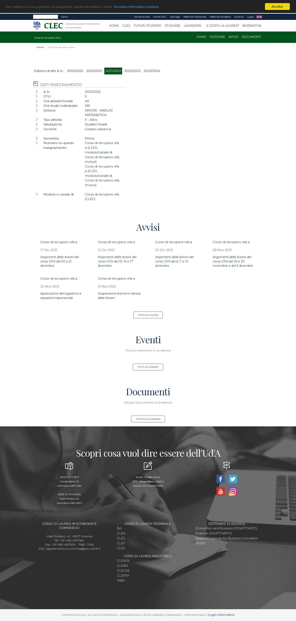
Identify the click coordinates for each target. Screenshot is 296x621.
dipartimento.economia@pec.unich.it (73, 549)
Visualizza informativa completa (136, 7)
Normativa (251, 25)
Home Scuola (142, 16)
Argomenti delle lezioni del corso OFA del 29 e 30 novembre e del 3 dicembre (233, 261)
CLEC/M (123, 570)
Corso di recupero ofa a (58, 242)
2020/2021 (94, 71)
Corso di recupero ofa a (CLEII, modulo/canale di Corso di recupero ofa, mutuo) (102, 175)
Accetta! (277, 6)
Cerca (64, 16)
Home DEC (160, 16)
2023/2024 (152, 71)
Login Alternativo (221, 615)
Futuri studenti (147, 25)
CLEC (126, 25)
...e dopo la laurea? (222, 25)
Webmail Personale (194, 16)
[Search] (45, 17)
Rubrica (239, 16)
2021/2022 (113, 71)
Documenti (251, 37)
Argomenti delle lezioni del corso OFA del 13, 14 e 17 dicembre (117, 261)
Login (250, 16)
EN (259, 16)
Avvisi (233, 37)
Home (114, 25)
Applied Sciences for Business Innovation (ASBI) (227, 540)
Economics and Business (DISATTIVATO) (226, 528)
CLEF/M (123, 575)
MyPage (175, 16)
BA (119, 528)
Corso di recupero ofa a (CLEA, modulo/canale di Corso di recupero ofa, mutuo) (102, 152)
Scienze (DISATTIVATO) (214, 533)
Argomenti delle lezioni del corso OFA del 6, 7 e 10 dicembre (174, 261)
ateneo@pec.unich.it (151, 481)
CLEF (121, 543)
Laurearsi (193, 25)
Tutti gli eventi (148, 367)
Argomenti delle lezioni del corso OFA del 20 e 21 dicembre (59, 261)
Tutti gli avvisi (148, 315)
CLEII (121, 548)
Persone (217, 37)
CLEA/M (123, 561)
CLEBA (122, 566)
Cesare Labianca (98, 129)
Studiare (172, 25)
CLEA (121, 533)
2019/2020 (75, 71)
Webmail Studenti (220, 16)
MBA (121, 580)
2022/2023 (132, 71)
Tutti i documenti (148, 419)
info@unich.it (152, 477)
